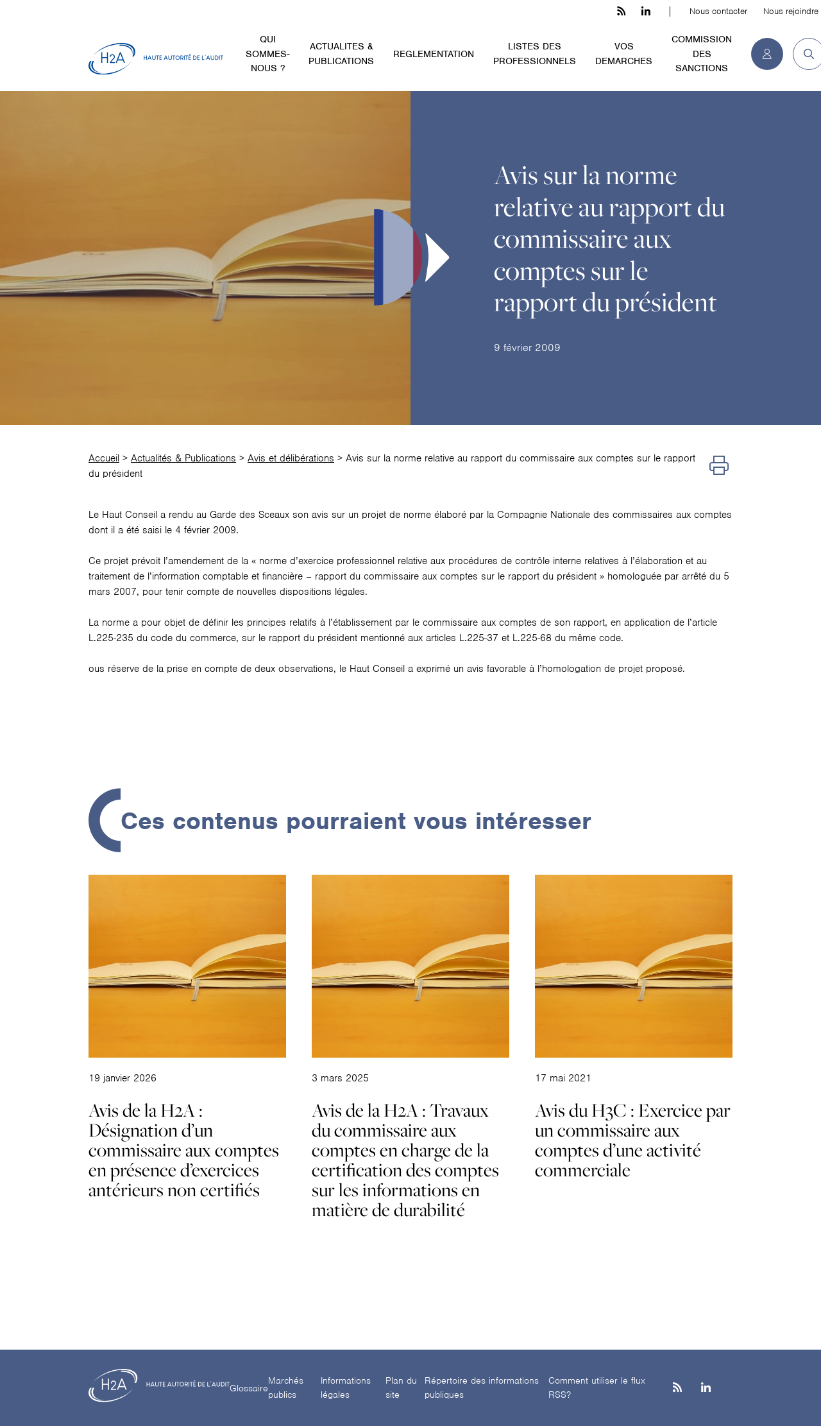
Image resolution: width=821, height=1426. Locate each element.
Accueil (104, 458)
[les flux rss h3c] (621, 11)
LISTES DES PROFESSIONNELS (534, 53)
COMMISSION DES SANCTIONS (702, 53)
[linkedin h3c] (646, 11)
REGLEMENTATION (433, 54)
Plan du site (401, 1388)
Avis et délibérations (291, 458)
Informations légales (346, 1388)
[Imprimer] (719, 466)
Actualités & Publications (183, 458)
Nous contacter (718, 11)
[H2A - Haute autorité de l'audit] (156, 59)
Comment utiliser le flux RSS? (596, 1388)
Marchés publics (285, 1388)
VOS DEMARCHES (623, 53)
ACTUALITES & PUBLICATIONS (341, 53)
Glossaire (249, 1388)
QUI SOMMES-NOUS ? (267, 53)
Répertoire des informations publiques (482, 1388)
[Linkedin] (706, 1388)
